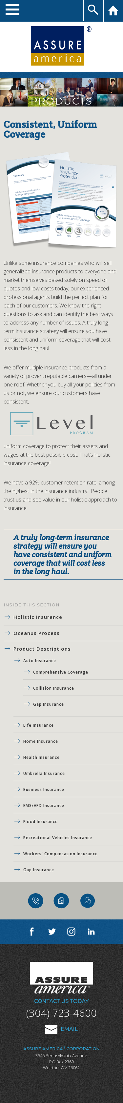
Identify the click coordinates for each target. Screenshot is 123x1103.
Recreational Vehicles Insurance (57, 837)
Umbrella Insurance (44, 773)
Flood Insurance (40, 821)
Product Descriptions (42, 648)
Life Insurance (38, 725)
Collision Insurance (53, 688)
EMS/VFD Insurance (43, 805)
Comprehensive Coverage (60, 672)
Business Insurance (43, 789)
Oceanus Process (36, 633)
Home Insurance (40, 741)
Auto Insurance (39, 660)
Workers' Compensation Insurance (60, 854)
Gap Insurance (48, 704)
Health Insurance (41, 757)
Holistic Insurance (37, 617)
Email (61, 1029)
